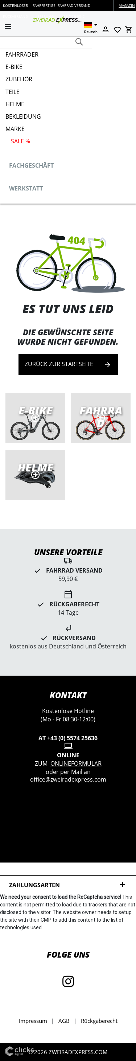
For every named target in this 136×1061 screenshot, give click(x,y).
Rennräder (101, 418)
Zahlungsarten (68, 884)
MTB (35, 475)
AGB (64, 1020)
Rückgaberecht (99, 1020)
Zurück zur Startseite (68, 364)
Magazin (127, 5)
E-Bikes (35, 418)
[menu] (65, 100)
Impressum (33, 1020)
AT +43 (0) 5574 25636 (68, 738)
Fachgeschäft (31, 165)
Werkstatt (26, 188)
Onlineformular (76, 763)
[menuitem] (65, 57)
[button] (8, 27)
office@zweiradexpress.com (68, 779)
